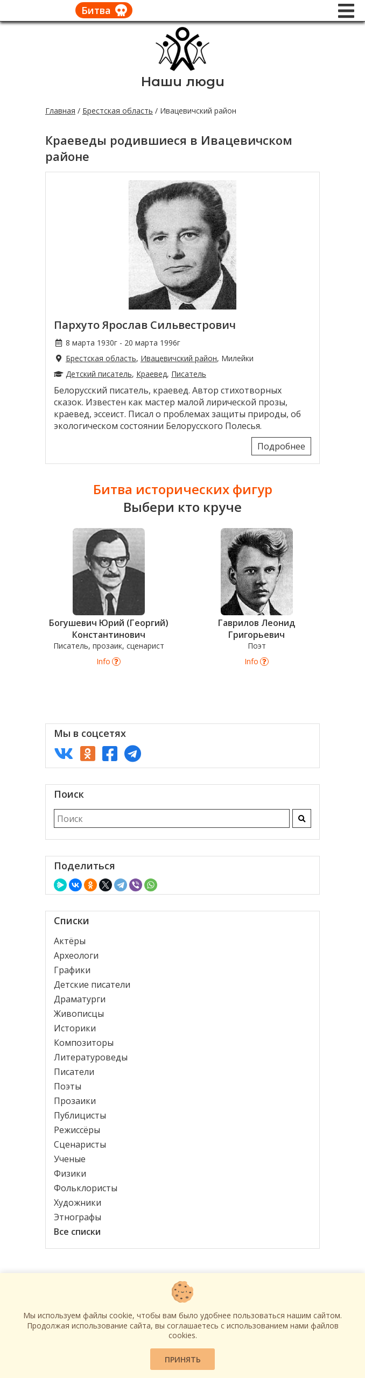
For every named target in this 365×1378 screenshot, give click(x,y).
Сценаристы (80, 1144)
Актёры (70, 941)
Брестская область (117, 111)
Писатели (74, 1072)
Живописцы (79, 1014)
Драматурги (80, 999)
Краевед (151, 374)
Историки (75, 1028)
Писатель (188, 374)
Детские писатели (92, 984)
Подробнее (281, 446)
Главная (60, 111)
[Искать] (301, 818)
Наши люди (182, 81)
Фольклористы (85, 1188)
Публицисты (80, 1115)
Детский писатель (99, 374)
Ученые (70, 1159)
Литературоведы (91, 1057)
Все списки (77, 1232)
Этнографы (77, 1217)
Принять (183, 1359)
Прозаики (75, 1101)
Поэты (67, 1086)
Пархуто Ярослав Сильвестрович (145, 325)
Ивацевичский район (179, 358)
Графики (72, 970)
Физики (70, 1173)
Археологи (76, 955)
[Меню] (346, 11)
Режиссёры (77, 1130)
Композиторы (84, 1043)
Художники (77, 1202)
